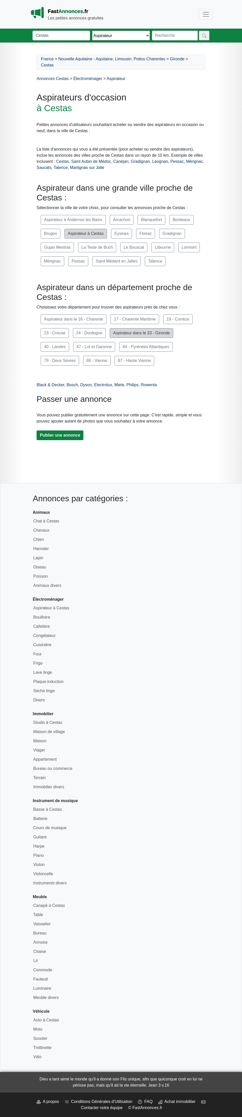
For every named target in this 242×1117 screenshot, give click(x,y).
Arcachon (121, 220)
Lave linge (42, 672)
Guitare (40, 837)
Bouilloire (41, 617)
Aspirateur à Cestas (86, 233)
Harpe (39, 846)
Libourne (163, 247)
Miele (119, 385)
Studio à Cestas (47, 722)
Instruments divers (50, 883)
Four (37, 654)
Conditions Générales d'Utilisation (99, 1101)
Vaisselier (42, 924)
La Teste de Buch (97, 247)
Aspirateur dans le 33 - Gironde (141, 333)
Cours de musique (50, 828)
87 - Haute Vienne (134, 360)
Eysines (121, 233)
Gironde (177, 59)
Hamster (41, 548)
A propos (48, 1101)
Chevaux (41, 530)
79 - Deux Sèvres (60, 360)
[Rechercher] (204, 35)
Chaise (39, 951)
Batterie (40, 818)
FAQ (145, 1101)
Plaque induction (48, 681)
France (47, 59)
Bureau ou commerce (52, 768)
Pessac (177, 161)
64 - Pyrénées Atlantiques (146, 347)
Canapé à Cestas (49, 905)
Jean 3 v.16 (158, 1085)
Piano (38, 855)
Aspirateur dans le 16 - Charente (73, 319)
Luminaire (42, 988)
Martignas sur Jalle (87, 167)
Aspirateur (116, 78)
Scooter (40, 1038)
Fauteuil (40, 979)
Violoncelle (43, 874)
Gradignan (140, 161)
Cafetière (41, 626)
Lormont (189, 247)
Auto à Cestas (46, 1020)
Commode (42, 970)
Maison (40, 741)
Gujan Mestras (57, 247)
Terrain (39, 778)
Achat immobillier (177, 1101)
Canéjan (121, 161)
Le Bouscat (134, 247)
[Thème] (121, 35)
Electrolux (103, 385)
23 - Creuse (54, 333)
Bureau (40, 933)
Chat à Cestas (46, 521)
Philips (132, 385)
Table (38, 915)
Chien (38, 539)
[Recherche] (175, 35)
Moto (37, 1029)
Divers (39, 700)
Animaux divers (47, 585)
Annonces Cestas (53, 78)
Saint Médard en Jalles (116, 261)
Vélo (37, 1057)
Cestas (47, 65)
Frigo (37, 663)
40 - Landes (55, 347)
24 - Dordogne (89, 333)
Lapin (38, 558)
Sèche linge (44, 691)
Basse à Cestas (47, 809)
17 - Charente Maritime (135, 319)
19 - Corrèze (178, 319)
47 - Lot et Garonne (94, 347)
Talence (60, 167)
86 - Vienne (96, 360)
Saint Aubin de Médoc (91, 161)
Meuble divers (46, 997)
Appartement (45, 759)
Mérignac (194, 161)
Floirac (145, 233)
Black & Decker (50, 385)
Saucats (44, 167)
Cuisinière (42, 645)
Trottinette (42, 1047)
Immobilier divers (48, 787)
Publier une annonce (60, 435)
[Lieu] (61, 35)
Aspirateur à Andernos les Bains (73, 220)
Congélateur (44, 635)
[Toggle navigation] (206, 14)
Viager (39, 750)
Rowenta (149, 385)
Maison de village (49, 732)
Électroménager (87, 78)
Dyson (86, 385)
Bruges (50, 233)
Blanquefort (151, 220)
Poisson (40, 576)
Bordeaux (181, 220)
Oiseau (39, 567)
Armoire (40, 942)
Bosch (72, 385)
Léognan (160, 161)
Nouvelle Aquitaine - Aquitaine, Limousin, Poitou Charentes (111, 59)
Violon (39, 864)
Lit (35, 961)
